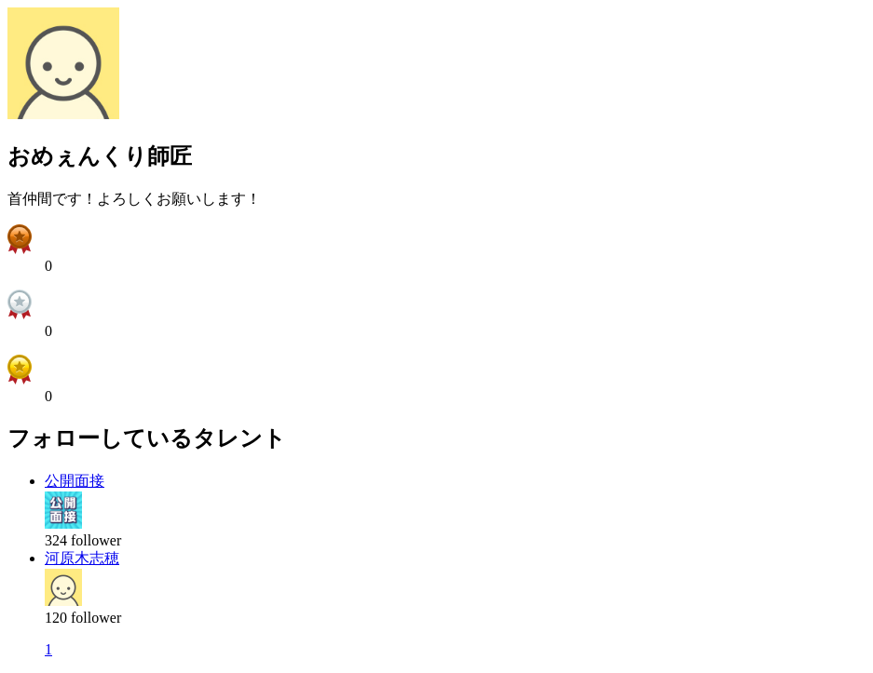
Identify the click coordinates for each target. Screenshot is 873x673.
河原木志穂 (82, 558)
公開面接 (74, 481)
